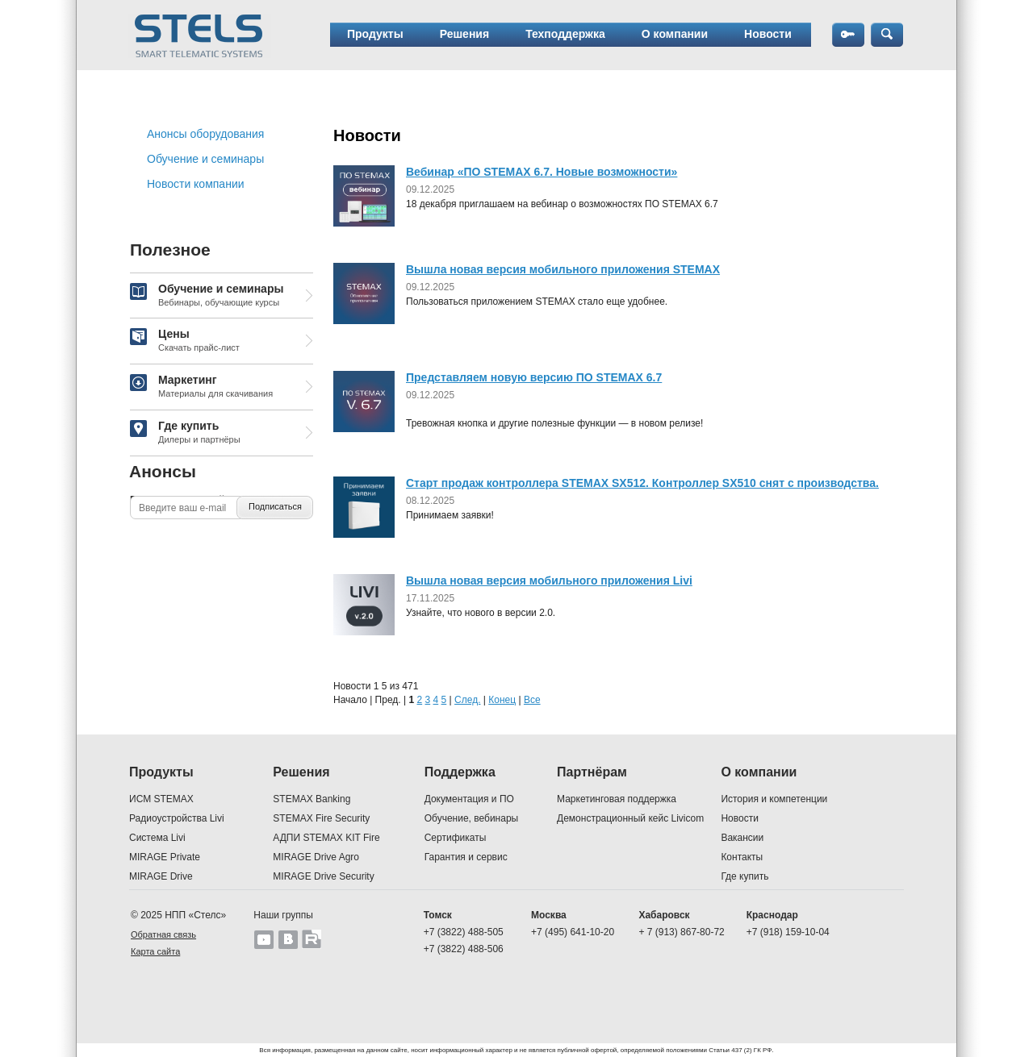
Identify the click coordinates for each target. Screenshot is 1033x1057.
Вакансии (742, 837)
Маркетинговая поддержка (616, 799)
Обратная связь (163, 934)
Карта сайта (155, 951)
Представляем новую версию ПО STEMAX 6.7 (534, 377)
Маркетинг (201, 387)
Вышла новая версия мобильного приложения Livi (549, 580)
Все (532, 699)
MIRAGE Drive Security (323, 876)
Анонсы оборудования (205, 133)
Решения (464, 33)
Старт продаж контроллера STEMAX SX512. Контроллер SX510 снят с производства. (642, 482)
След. (467, 699)
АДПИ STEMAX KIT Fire (326, 837)
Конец (502, 699)
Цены (185, 341)
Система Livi (157, 837)
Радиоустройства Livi (176, 818)
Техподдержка (565, 33)
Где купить (185, 433)
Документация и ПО (469, 799)
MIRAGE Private (164, 857)
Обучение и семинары (205, 158)
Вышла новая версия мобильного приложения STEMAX (563, 269)
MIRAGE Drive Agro (316, 857)
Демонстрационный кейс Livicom (630, 818)
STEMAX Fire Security (321, 818)
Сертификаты (455, 837)
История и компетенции (774, 799)
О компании (675, 33)
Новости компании (196, 183)
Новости (768, 33)
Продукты (375, 33)
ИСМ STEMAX (161, 799)
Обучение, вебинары (471, 818)
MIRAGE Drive (161, 876)
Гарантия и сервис (466, 857)
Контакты (742, 857)
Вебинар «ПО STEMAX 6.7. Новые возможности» (541, 171)
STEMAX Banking (311, 799)
